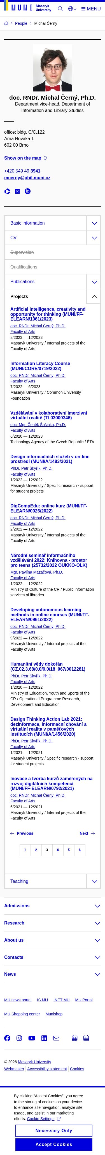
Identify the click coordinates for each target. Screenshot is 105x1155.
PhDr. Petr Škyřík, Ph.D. (31, 468)
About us (14, 940)
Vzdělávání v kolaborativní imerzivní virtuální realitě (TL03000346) (48, 415)
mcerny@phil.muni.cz (27, 177)
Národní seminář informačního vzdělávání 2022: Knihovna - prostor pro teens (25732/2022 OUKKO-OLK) (48, 560)
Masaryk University (34, 1062)
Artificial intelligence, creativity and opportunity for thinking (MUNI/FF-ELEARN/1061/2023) (48, 314)
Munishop (54, 1014)
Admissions (17, 905)
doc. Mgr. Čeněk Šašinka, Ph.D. (38, 424)
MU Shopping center (22, 1014)
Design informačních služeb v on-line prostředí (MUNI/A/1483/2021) (50, 459)
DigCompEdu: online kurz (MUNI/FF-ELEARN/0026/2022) (49, 508)
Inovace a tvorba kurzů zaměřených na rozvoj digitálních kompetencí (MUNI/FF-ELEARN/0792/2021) (51, 783)
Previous (21, 833)
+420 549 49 (22, 171)
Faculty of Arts (22, 331)
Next (87, 833)
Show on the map (25, 158)
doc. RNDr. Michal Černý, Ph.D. (38, 326)
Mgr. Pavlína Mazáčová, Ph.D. (36, 572)
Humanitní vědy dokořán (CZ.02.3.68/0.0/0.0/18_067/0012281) (47, 666)
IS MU (42, 1000)
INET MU (61, 1000)
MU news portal (17, 1000)
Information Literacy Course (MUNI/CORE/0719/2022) (40, 366)
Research (14, 923)
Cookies (77, 1069)
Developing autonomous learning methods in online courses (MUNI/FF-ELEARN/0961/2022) (50, 614)
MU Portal (83, 1000)
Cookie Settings (43, 1124)
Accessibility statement (47, 1069)
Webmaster (14, 1069)
